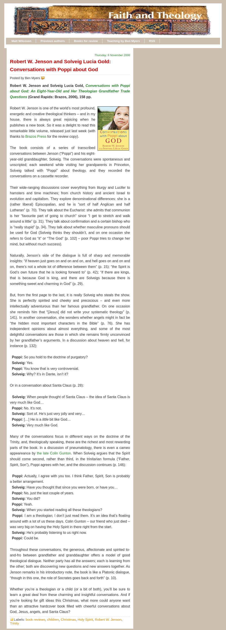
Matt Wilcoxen (21, 41)
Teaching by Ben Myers (123, 41)
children (53, 619)
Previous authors (53, 41)
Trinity (14, 623)
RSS (152, 41)
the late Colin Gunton (54, 453)
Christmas (68, 619)
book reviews (35, 619)
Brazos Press (35, 136)
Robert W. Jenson (108, 619)
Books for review (86, 41)
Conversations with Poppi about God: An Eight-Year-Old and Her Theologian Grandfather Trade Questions (70, 91)
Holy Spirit (85, 619)
